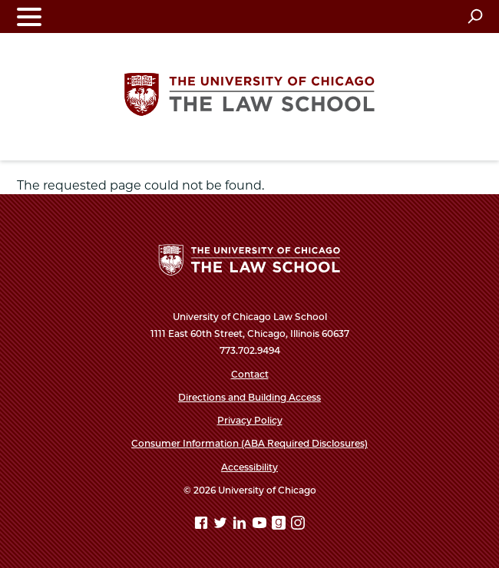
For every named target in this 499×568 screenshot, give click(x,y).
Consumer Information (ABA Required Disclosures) (249, 443)
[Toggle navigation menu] (29, 16)
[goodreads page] (280, 525)
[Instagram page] (298, 525)
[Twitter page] (221, 525)
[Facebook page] (202, 525)
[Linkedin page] (241, 525)
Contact (250, 374)
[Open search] (474, 16)
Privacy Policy (250, 420)
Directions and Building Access (249, 397)
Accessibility (249, 467)
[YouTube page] (261, 525)
